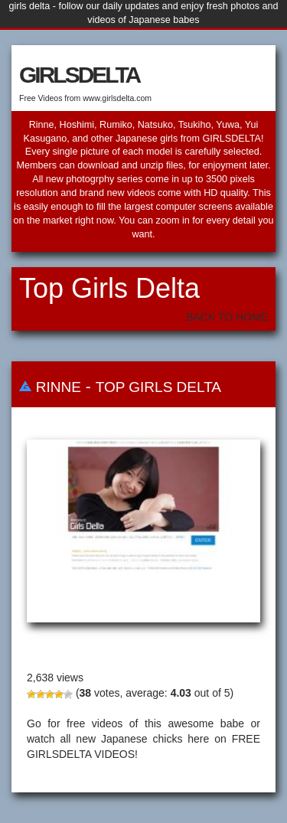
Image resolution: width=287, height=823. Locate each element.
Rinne (58, 387)
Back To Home (227, 317)
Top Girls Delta (158, 387)
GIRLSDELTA (79, 74)
